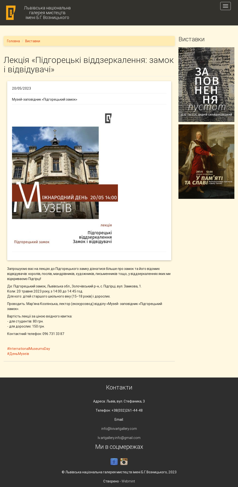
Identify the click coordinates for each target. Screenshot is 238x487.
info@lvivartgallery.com (119, 428)
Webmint (128, 481)
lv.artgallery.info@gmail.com (119, 438)
